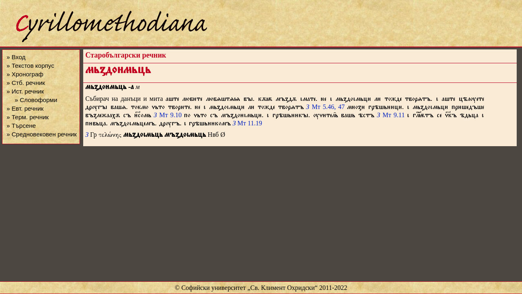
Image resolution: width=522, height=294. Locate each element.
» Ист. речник (25, 91)
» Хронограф (25, 74)
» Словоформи (36, 99)
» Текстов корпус (30, 65)
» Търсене (21, 125)
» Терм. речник (28, 117)
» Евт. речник (25, 108)
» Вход (16, 56)
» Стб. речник (26, 82)
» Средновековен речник (42, 134)
